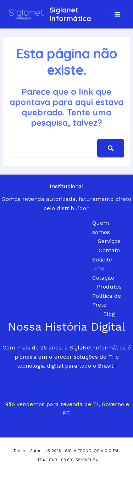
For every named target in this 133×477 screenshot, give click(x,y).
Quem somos (101, 227)
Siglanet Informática (70, 14)
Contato (109, 250)
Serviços (109, 241)
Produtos (109, 286)
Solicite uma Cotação (103, 268)
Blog (109, 314)
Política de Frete (106, 300)
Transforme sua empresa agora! (66, 385)
